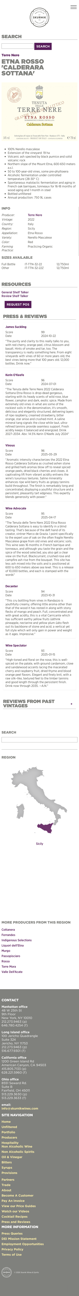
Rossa (6, 961)
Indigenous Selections (17, 940)
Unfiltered (9, 1127)
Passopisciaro (11, 956)
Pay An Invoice (13, 1201)
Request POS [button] (18, 304)
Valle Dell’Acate (12, 972)
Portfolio (8, 1132)
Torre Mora (9, 966)
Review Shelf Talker (15, 296)
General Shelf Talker (15, 292)
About (6, 1190)
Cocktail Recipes (15, 1216)
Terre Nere (10, 55)
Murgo (6, 951)
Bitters (7, 1162)
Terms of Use (12, 1254)
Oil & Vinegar (12, 1157)
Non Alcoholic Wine (17, 1146)
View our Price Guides (19, 1206)
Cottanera (8, 929)
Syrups (7, 1167)
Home (6, 1122)
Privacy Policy (12, 1249)
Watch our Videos (15, 1211)
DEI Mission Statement (19, 1239)
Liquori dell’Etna (13, 945)
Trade (6, 1185)
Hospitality (10, 1143)
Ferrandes (8, 935)
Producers (9, 1137)
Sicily (39, 844)
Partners (8, 1180)
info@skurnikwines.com (20, 1108)
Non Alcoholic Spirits (18, 1152)
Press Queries (12, 1233)
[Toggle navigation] (73, 7)
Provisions (9, 1173)
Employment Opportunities (23, 1244)
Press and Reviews (16, 1222)
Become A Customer (17, 1195)
